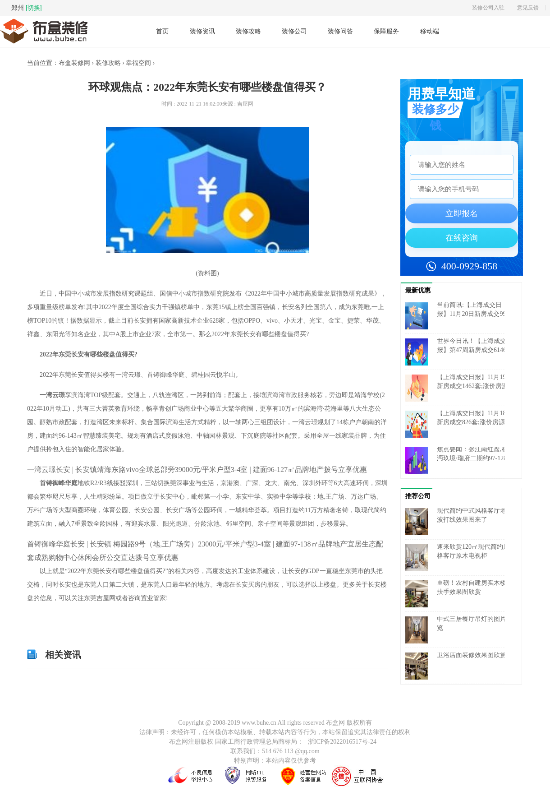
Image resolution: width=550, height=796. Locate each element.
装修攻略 (248, 31)
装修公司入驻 (488, 8)
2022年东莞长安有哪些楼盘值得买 (101, 619)
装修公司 (294, 31)
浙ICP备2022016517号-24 (342, 741)
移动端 (429, 31)
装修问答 (340, 31)
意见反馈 (528, 8)
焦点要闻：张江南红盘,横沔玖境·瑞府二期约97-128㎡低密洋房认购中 (475, 458)
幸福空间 (138, 63)
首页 (162, 31)
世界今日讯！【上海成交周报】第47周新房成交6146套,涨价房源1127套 (475, 350)
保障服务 (386, 31)
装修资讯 (202, 31)
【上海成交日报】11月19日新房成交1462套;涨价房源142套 (474, 386)
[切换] (34, 7)
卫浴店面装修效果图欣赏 (471, 655)
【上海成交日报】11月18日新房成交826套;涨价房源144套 (474, 422)
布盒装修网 (74, 63)
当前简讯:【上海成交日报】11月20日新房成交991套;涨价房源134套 (473, 313)
